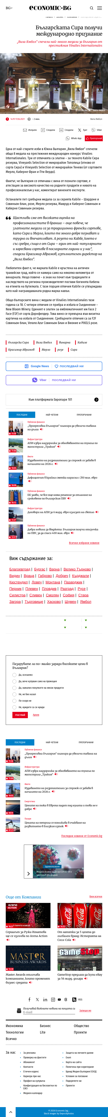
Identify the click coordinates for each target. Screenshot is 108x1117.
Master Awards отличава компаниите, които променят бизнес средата (28, 978)
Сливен (35, 595)
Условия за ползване (77, 1076)
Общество (81, 1026)
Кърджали (80, 576)
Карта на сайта (74, 1062)
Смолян (52, 595)
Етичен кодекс (31, 1071)
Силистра (17, 595)
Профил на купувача (34, 1080)
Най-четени (52, 414)
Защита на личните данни (79, 1052)
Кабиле (82, 342)
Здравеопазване (52, 866)
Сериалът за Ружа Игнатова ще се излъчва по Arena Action (26, 936)
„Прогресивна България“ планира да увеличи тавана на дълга (61, 427)
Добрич (62, 576)
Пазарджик (73, 582)
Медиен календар (32, 1093)
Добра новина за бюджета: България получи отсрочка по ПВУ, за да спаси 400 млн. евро (62, 531)
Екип (68, 1057)
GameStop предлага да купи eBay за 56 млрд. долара (80, 976)
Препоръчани (84, 414)
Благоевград (19, 569)
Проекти (80, 1032)
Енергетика (30, 801)
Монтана (53, 582)
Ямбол (85, 602)
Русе (82, 589)
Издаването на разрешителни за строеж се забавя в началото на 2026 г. (61, 462)
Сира (74, 349)
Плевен (32, 589)
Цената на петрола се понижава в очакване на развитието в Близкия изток (55, 824)
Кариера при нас (32, 1076)
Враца (29, 576)
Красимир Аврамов (21, 349)
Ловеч (37, 582)
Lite (42, 1032)
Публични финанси (36, 422)
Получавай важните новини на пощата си (49, 1008)
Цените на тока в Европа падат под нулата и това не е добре (61, 807)
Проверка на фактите (34, 1057)
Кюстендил (18, 582)
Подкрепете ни (74, 1080)
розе (60, 349)
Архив (36, 715)
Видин (14, 576)
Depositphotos (67, 1113)
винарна (64, 342)
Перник (15, 589)
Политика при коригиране (80, 1066)
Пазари (28, 818)
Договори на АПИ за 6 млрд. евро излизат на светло (63, 512)
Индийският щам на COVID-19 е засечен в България (54, 873)
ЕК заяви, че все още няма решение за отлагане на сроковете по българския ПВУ (59, 496)
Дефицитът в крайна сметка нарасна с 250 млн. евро (62, 479)
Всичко (11, 1039)
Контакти (28, 1066)
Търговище (34, 602)
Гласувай (20, 715)
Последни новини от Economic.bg (81, 836)
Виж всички (95, 896)
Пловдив (49, 589)
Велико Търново (77, 569)
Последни (22, 414)
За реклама (29, 1052)
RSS (77, 1000)
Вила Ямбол (44, 342)
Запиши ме (85, 1010)
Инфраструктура (34, 439)
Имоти (30, 456)
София (68, 595)
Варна (54, 569)
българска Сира (18, 342)
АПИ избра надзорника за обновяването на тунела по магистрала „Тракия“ (62, 444)
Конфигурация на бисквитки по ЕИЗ (40, 1087)
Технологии (15, 1032)
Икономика (14, 1026)
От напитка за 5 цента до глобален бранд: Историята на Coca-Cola (79, 936)
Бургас (39, 569)
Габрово (45, 576)
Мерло (46, 349)
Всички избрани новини (84, 542)
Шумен (70, 602)
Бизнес (45, 1026)
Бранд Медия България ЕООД (81, 1071)
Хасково (54, 602)
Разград (67, 589)
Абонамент (29, 1062)
